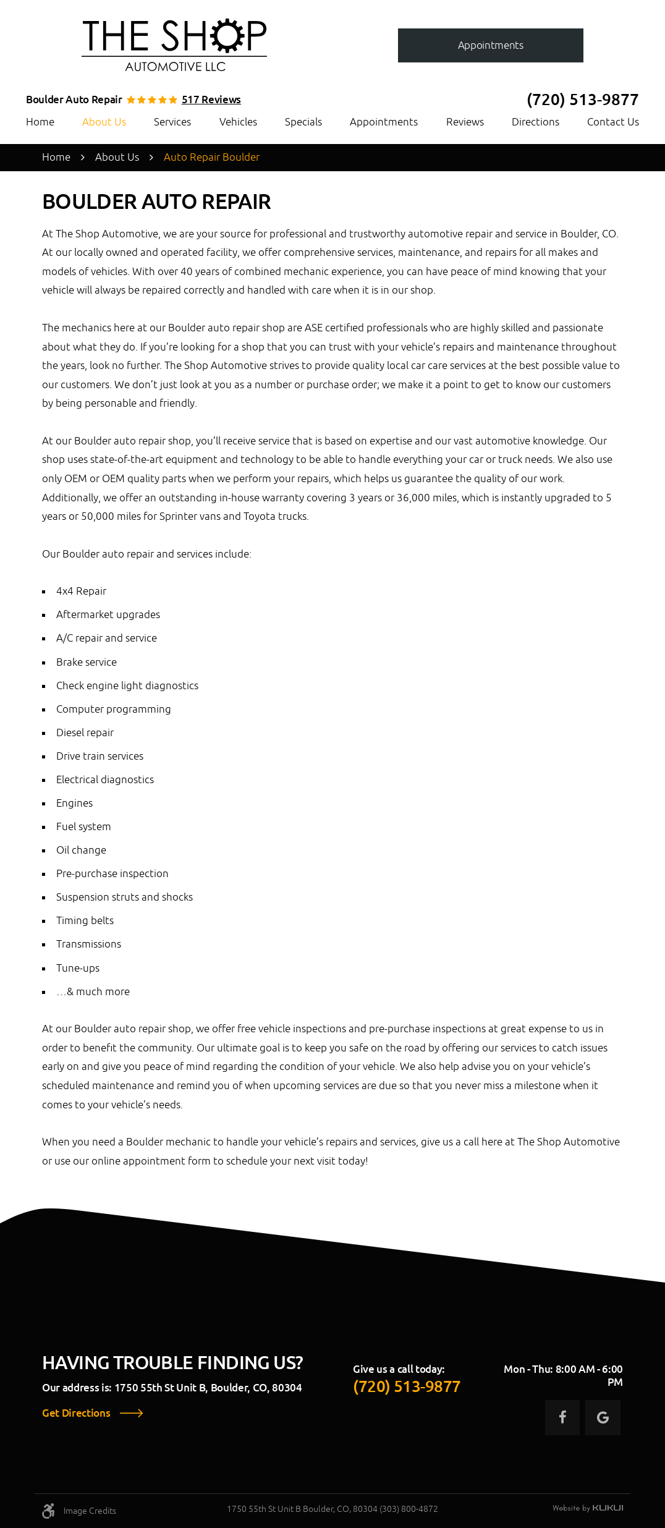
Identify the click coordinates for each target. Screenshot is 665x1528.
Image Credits (90, 1511)
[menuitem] (40, 122)
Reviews (465, 122)
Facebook (562, 1417)
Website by (588, 1508)
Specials (303, 122)
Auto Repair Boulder (212, 157)
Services (172, 122)
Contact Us (613, 122)
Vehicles (238, 122)
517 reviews (211, 100)
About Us (104, 122)
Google (602, 1417)
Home (40, 122)
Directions (535, 122)
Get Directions (76, 1413)
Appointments (384, 122)
